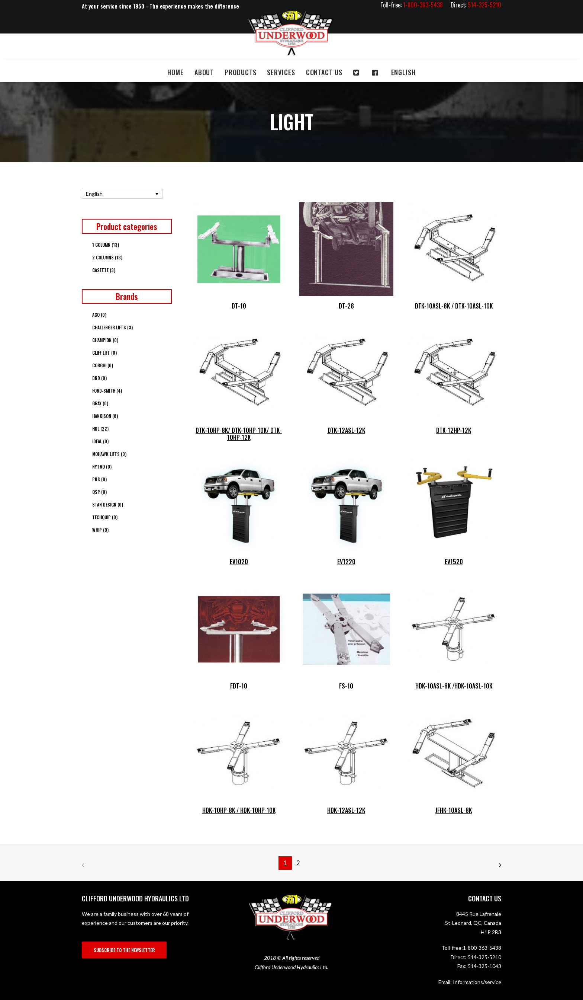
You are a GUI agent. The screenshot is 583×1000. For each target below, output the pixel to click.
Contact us (324, 72)
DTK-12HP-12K (453, 430)
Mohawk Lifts (109, 454)
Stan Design (107, 504)
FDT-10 (238, 685)
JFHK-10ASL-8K (453, 810)
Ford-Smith (107, 390)
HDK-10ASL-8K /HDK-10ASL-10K (453, 685)
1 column (105, 245)
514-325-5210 (484, 957)
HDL (100, 428)
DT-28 (346, 305)
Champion (105, 340)
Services (281, 72)
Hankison (105, 416)
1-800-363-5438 (482, 948)
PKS (99, 479)
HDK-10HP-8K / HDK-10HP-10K (239, 810)
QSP (99, 492)
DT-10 (239, 305)
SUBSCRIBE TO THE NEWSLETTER (124, 950)
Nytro (102, 466)
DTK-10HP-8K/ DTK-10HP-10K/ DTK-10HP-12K (239, 434)
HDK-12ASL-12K (346, 810)
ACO (99, 314)
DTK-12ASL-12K (346, 430)
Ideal (100, 441)
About (204, 72)
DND (99, 378)
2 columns (107, 257)
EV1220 (346, 561)
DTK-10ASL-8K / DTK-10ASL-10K (454, 305)
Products (240, 72)
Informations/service (477, 982)
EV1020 (239, 561)
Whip (100, 530)
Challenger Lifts (112, 327)
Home (175, 72)
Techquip (104, 517)
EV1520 (454, 561)
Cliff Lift (104, 352)
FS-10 (346, 685)
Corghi (102, 365)
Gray (100, 403)
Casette (103, 270)
